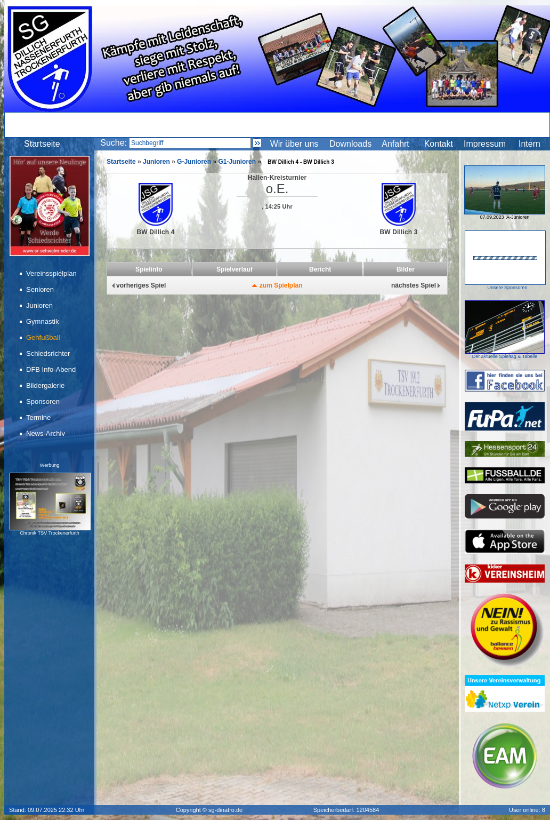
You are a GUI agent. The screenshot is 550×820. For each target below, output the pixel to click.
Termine (39, 417)
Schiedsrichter (49, 353)
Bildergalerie (46, 385)
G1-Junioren (237, 161)
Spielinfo (149, 269)
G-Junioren (194, 161)
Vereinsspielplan (52, 273)
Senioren (41, 289)
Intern (529, 143)
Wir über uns (294, 143)
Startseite (42, 143)
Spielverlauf (234, 269)
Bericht (320, 269)
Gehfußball (44, 337)
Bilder (406, 269)
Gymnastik (43, 321)
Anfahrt (395, 143)
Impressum (485, 143)
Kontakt (438, 143)
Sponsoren (44, 401)
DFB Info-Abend (52, 369)
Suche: (113, 142)
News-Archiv (46, 433)
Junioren (40, 305)
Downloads (350, 143)
